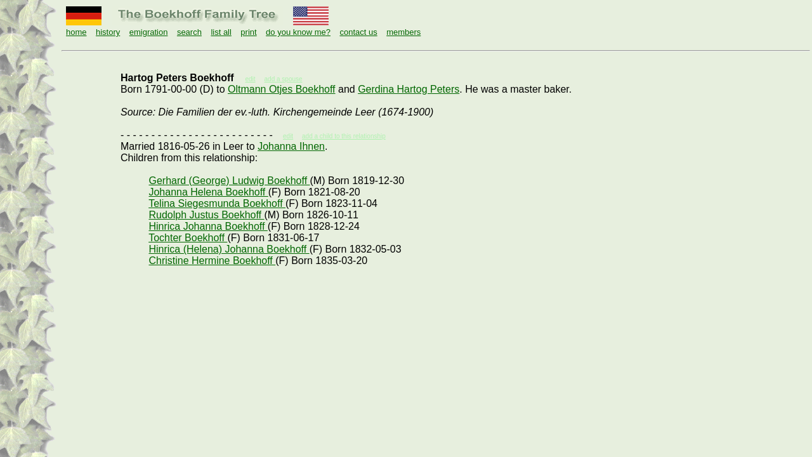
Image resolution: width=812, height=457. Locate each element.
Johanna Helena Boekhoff (208, 192)
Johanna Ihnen (291, 146)
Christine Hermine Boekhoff (211, 260)
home (76, 32)
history (108, 32)
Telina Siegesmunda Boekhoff (216, 203)
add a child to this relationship (344, 136)
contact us (358, 32)
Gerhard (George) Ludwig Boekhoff (229, 180)
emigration (148, 32)
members (403, 32)
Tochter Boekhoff (187, 237)
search (189, 32)
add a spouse (284, 79)
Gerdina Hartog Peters (408, 89)
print (248, 32)
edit (288, 136)
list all (221, 32)
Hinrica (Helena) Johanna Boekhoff (228, 249)
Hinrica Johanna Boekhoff (207, 226)
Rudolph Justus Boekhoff (206, 214)
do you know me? (298, 32)
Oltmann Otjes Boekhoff (282, 89)
